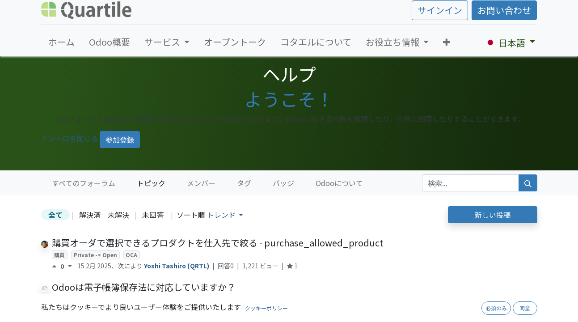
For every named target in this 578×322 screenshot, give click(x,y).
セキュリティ (153, 299)
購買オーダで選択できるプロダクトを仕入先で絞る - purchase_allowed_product (217, 242)
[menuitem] (61, 42)
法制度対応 (191, 299)
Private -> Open (95, 254)
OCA (131, 254)
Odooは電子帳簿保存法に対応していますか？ (144, 286)
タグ (244, 183)
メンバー (201, 183)
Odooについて (339, 183)
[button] (446, 42)
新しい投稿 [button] (492, 214)
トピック (151, 183)
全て (55, 214)
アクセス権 (67, 299)
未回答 (153, 214)
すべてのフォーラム (83, 183)
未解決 (118, 214)
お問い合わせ (504, 10)
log (123, 299)
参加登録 (119, 139)
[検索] (528, 182)
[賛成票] (56, 266)
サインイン (440, 10)
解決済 (90, 214)
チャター (100, 299)
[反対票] (70, 266)
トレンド (222, 214)
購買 (59, 254)
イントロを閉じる (69, 138)
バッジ (283, 183)
